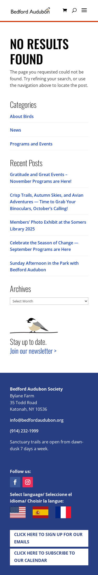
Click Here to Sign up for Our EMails (48, 538)
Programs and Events (31, 144)
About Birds (22, 116)
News (15, 130)
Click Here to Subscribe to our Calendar (44, 556)
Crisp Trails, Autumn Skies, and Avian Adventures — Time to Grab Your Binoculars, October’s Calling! (46, 201)
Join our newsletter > (33, 351)
